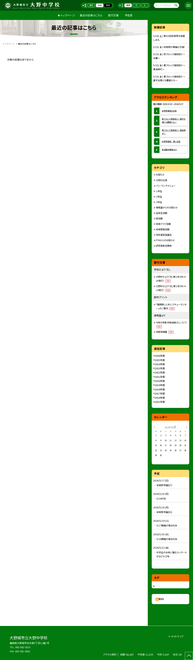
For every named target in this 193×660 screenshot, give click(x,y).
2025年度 (160, 360)
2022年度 (160, 372)
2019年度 (160, 385)
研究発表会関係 (164, 245)
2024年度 (160, 364)
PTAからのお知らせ (165, 240)
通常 (91, 5)
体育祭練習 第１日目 (171, 141)
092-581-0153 (22, 647)
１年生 (159, 191)
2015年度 (160, 402)
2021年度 (160, 377)
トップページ (68, 15)
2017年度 (160, 393)
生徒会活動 (161, 213)
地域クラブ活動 (163, 224)
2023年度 (160, 368)
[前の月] (154, 427)
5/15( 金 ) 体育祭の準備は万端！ (169, 47)
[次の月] (186, 427)
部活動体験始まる (169, 149)
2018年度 (160, 389)
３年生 (159, 202)
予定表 (128, 15)
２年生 (159, 196)
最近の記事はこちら (91, 15)
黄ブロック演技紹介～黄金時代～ (174, 132)
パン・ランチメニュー (165, 185)
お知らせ (160, 174)
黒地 (108, 5)
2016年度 (160, 397)
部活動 (159, 218)
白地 (100, 5)
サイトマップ (177, 636)
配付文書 (113, 15)
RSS (161, 599)
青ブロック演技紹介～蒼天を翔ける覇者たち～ (173, 120)
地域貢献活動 (162, 229)
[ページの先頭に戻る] (189, 656)
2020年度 (160, 381)
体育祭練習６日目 (169, 110)
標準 (128, 5)
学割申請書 (165, 332)
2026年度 (160, 355)
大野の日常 (161, 180)
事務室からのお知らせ (167, 207)
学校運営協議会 (164, 234)
